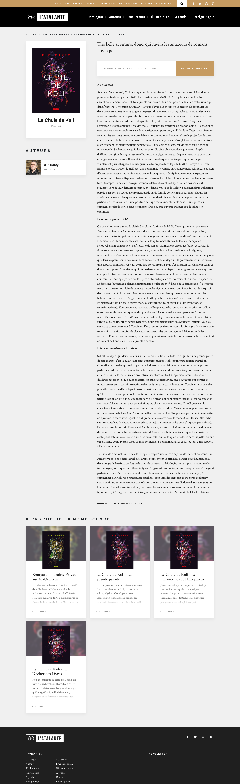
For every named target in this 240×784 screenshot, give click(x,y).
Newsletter (163, 4)
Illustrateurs (160, 17)
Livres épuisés (63, 781)
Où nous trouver (111, 4)
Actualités (62, 4)
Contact (146, 4)
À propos (132, 4)
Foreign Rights (203, 17)
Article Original (195, 68)
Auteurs (115, 17)
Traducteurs (136, 17)
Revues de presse (84, 4)
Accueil (31, 35)
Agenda (181, 17)
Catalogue (95, 17)
